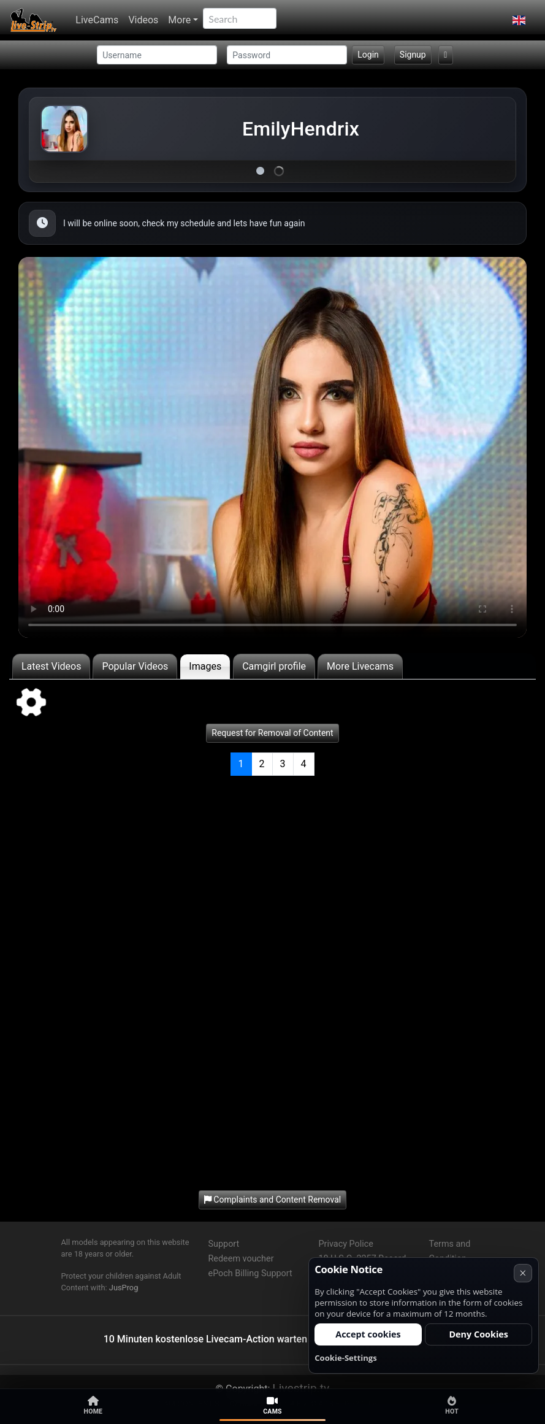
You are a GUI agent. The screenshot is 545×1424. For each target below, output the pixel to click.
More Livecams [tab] (360, 666)
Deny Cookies (478, 1334)
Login (368, 54)
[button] (519, 20)
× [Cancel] (522, 1273)
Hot (452, 1405)
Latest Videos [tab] (51, 666)
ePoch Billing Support (250, 1273)
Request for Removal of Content (272, 733)
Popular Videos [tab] (135, 666)
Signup (413, 54)
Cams (272, 1405)
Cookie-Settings (345, 1357)
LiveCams (96, 20)
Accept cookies (368, 1334)
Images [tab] (205, 666)
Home (93, 1405)
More (179, 20)
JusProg (124, 1287)
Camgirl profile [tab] (274, 666)
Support (224, 1244)
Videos (143, 20)
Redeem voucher (241, 1259)
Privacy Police (346, 1244)
